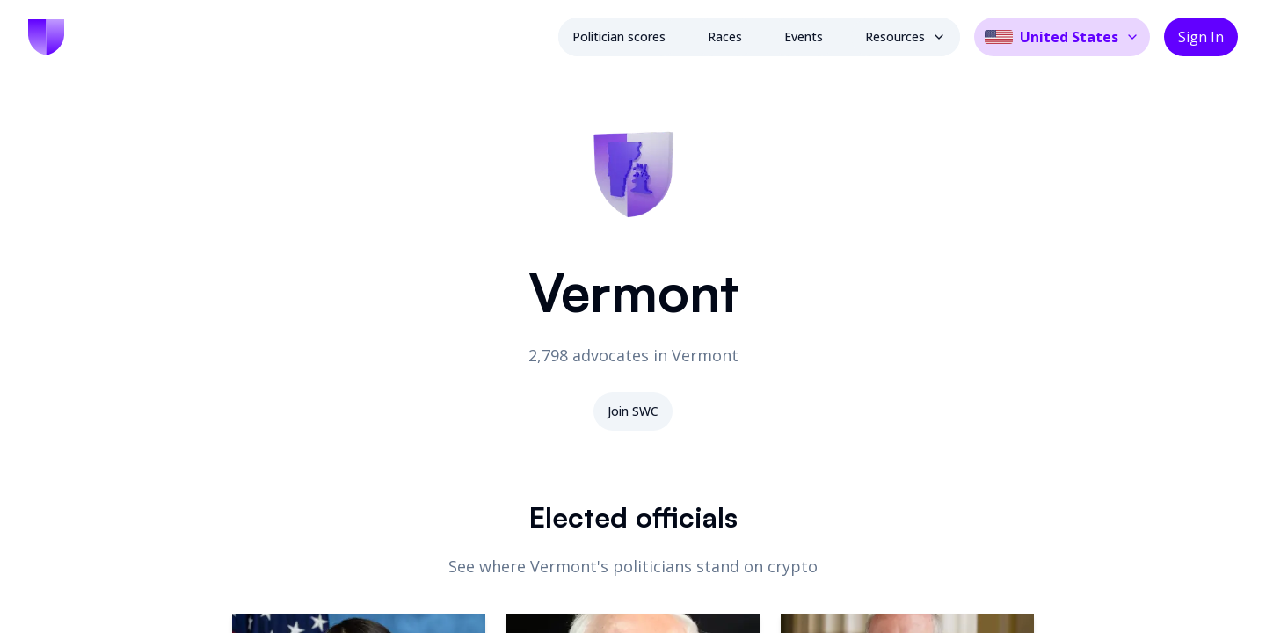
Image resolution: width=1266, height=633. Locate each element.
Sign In (1201, 37)
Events (803, 36)
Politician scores (619, 36)
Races (725, 36)
